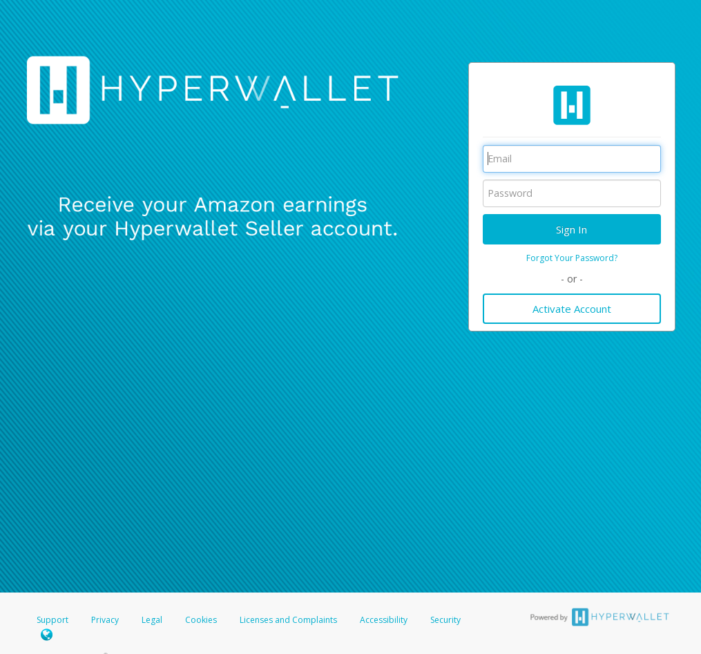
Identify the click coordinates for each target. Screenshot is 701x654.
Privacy (105, 620)
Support (52, 620)
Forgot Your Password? (571, 258)
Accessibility (383, 620)
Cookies (201, 620)
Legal (152, 620)
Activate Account (571, 309)
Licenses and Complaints (289, 620)
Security (445, 620)
